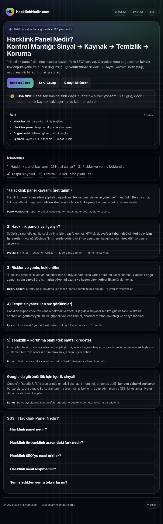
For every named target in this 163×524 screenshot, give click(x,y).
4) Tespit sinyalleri (21, 174)
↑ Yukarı (152, 504)
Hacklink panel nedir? (28, 429)
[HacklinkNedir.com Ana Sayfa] (27, 12)
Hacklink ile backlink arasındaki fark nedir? (46, 442)
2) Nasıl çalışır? (63, 166)
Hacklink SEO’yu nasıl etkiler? (35, 456)
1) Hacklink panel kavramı (27, 166)
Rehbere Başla (20, 83)
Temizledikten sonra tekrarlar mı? (38, 482)
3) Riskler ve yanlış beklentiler (102, 166)
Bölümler (138, 11)
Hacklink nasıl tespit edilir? (33, 469)
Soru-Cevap (47, 83)
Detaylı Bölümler (76, 83)
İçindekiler (120, 11)
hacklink (20, 393)
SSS (152, 11)
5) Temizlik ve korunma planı (62, 174)
